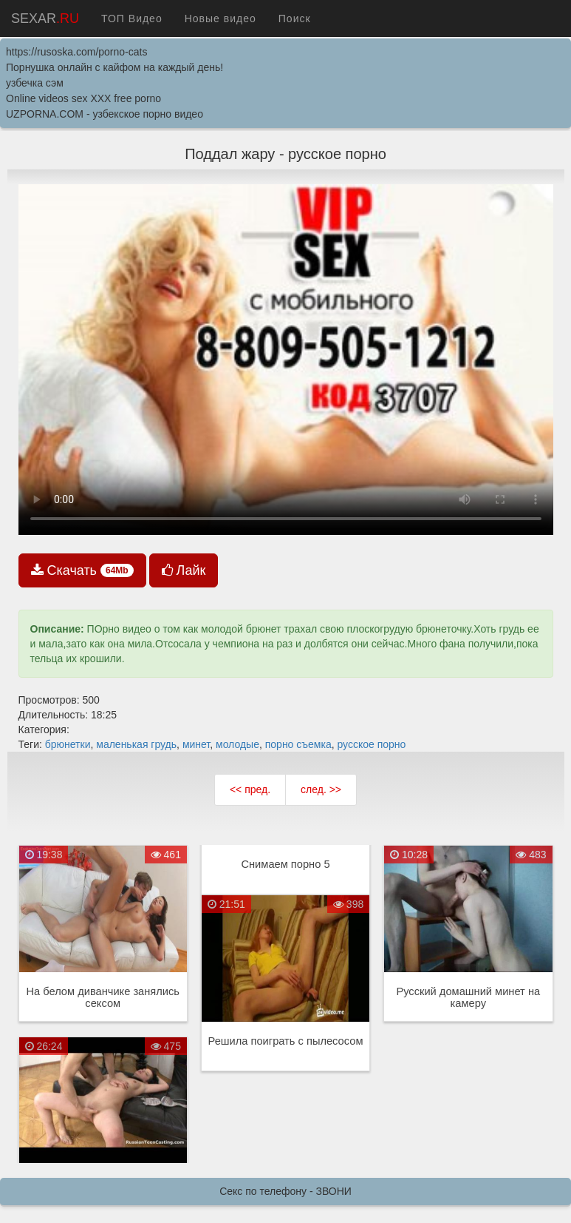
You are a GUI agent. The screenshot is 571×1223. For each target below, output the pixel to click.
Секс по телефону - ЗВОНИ (285, 1191)
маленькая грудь (136, 744)
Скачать (82, 570)
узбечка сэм (35, 83)
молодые (237, 744)
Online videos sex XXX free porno (83, 98)
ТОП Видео (132, 18)
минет (196, 744)
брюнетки (68, 744)
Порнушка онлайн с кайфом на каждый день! (114, 67)
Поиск (294, 18)
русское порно (371, 744)
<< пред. (250, 789)
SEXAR (45, 18)
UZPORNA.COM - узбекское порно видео (104, 114)
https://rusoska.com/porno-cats (76, 52)
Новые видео (220, 18)
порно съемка (298, 744)
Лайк (184, 570)
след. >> (321, 789)
